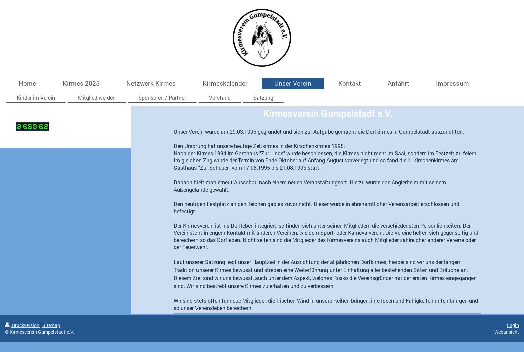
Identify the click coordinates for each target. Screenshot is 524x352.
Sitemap (51, 325)
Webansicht (506, 332)
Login (513, 325)
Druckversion (22, 325)
